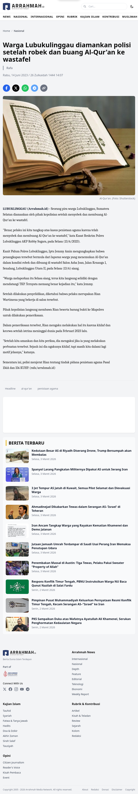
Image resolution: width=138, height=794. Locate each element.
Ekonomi (77, 689)
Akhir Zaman (10, 736)
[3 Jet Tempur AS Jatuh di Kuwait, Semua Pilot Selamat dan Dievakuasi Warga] (69, 493)
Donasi (105, 789)
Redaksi (76, 736)
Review (76, 720)
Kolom (75, 731)
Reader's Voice (11, 767)
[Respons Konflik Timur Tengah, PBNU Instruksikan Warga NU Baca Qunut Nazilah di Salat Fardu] (69, 587)
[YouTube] (22, 689)
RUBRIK (72, 16)
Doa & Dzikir (10, 731)
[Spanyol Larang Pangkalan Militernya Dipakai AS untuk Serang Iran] (69, 474)
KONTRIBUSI (110, 16)
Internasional (80, 659)
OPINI (60, 16)
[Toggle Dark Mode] (132, 6)
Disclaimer (117, 789)
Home (6, 31)
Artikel (75, 710)
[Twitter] (4, 689)
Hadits (6, 725)
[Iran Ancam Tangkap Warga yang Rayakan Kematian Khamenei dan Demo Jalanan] (69, 530)
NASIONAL (20, 16)
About (85, 789)
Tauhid (7, 710)
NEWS (7, 16)
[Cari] (84, 6)
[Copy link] (43, 88)
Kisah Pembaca (12, 772)
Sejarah (76, 725)
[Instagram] (16, 689)
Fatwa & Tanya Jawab (15, 720)
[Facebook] (10, 689)
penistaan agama (48, 388)
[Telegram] (27, 689)
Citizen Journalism (13, 762)
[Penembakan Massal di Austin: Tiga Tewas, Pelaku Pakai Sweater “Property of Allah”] (69, 568)
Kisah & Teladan (81, 715)
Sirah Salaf (9, 741)
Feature (76, 674)
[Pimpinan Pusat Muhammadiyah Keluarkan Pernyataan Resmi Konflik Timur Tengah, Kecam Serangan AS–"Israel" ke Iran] (69, 605)
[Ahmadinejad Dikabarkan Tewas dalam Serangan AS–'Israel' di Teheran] (69, 512)
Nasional (77, 664)
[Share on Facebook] (6, 88)
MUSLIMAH (129, 16)
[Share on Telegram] (34, 88)
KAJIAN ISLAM (90, 16)
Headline (10, 388)
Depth (75, 669)
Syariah (7, 715)
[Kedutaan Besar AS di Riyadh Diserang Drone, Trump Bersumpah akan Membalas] (69, 456)
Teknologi (77, 684)
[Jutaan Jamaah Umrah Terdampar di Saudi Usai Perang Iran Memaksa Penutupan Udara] (69, 549)
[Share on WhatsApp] (25, 88)
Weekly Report (80, 694)
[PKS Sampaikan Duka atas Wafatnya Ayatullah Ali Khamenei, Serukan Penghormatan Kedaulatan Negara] (69, 624)
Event (6, 777)
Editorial (77, 679)
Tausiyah (8, 746)
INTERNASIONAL (42, 16)
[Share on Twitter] (15, 88)
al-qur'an (26, 388)
